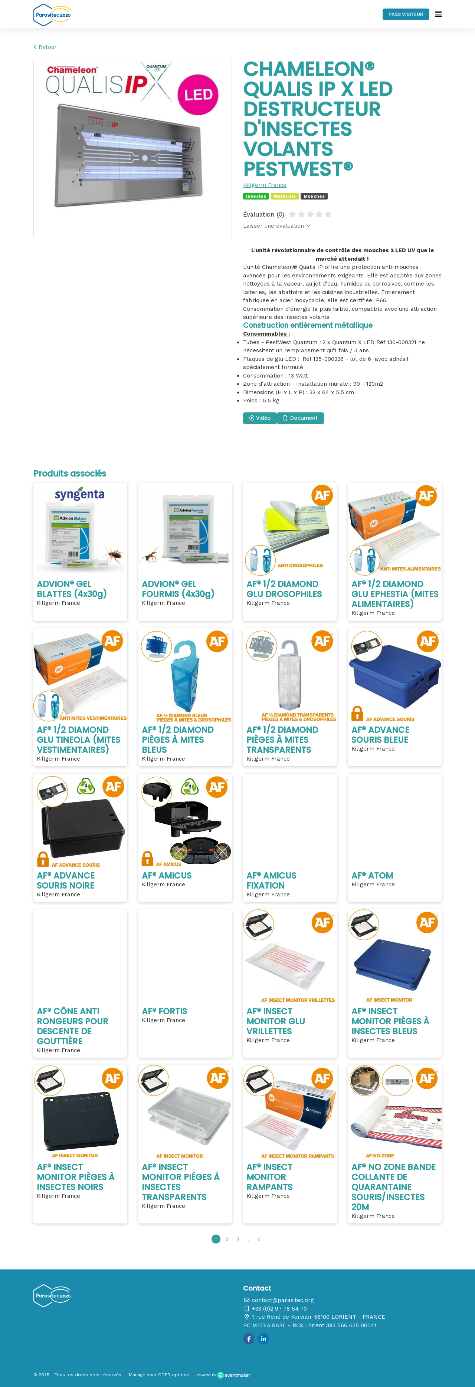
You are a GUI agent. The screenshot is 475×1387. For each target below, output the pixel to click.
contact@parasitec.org (278, 1300)
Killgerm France (264, 185)
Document (301, 418)
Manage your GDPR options (159, 1374)
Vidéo (260, 418)
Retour (45, 47)
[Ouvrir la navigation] (438, 14)
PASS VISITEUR (406, 14)
